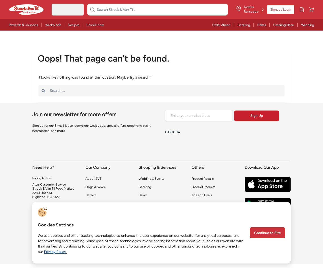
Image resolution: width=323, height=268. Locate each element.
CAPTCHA (172, 132)
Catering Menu (283, 25)
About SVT (93, 179)
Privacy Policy (55, 252)
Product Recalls (203, 179)
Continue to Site (267, 233)
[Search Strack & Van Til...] (160, 9)
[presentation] (199, 145)
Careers (90, 195)
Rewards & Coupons (23, 25)
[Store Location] (250, 9)
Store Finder (95, 25)
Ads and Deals (202, 195)
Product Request (204, 187)
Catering (244, 25)
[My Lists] (302, 9)
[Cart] (311, 9)
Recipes (73, 25)
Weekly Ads (53, 25)
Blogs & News (95, 187)
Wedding (307, 25)
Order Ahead (221, 25)
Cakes (261, 25)
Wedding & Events (151, 179)
